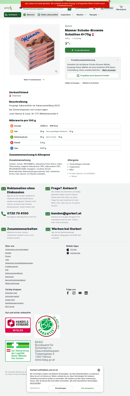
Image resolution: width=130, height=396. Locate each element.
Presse (8, 256)
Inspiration (67, 15)
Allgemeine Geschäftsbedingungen (19, 263)
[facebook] (67, 293)
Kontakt (8, 253)
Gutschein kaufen (12, 296)
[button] (121, 8)
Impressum (9, 277)
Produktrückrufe (11, 266)
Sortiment (12, 14)
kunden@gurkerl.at (66, 213)
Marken (82, 15)
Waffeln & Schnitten (91, 83)
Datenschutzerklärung (14, 273)
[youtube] (80, 293)
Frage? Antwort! (64, 188)
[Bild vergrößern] (56, 71)
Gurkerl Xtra (10, 300)
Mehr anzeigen (109, 70)
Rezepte (95, 15)
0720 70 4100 (17, 213)
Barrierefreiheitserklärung (15, 280)
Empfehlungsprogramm (14, 303)
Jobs (7, 260)
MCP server (9, 306)
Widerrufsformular (12, 283)
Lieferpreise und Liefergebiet (16, 249)
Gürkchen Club (11, 293)
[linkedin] (86, 293)
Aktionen (29, 14)
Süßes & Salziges (72, 83)
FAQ (6, 270)
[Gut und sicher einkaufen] (47, 326)
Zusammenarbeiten (22, 229)
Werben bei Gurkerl (66, 229)
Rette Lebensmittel (48, 14)
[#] (18, 351)
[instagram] (73, 293)
